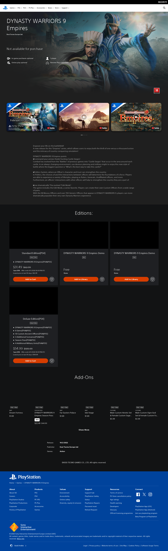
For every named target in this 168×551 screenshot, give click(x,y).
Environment (64, 493)
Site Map (123, 546)
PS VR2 (37, 500)
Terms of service (116, 493)
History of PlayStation (17, 510)
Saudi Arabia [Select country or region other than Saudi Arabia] (18, 546)
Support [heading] (88, 489)
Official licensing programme (121, 513)
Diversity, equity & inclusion (70, 503)
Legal (85, 546)
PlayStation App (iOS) (143, 506)
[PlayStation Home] (5, 8)
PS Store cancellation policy (120, 496)
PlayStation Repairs (92, 503)
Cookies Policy (134, 546)
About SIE (13, 493)
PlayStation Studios (16, 500)
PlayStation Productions (18, 503)
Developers (114, 506)
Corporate (13, 506)
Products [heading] (39, 489)
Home (11, 483)
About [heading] (12, 489)
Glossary (113, 510)
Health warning (116, 503)
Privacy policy (94, 546)
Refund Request (91, 510)
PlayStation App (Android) (145, 510)
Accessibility (64, 496)
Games (12, 8)
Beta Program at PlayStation (146, 517)
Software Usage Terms (150, 546)
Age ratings (114, 500)
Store (57, 8)
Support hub (89, 493)
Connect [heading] (139, 489)
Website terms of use (110, 546)
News (50, 8)
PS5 (19, 8)
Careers (12, 496)
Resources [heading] (114, 489)
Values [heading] (63, 489)
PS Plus (31, 8)
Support (64, 8)
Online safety (65, 500)
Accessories (41, 8)
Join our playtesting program (146, 513)
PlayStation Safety (92, 496)
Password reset (91, 506)
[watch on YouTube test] (103, 128)
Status (87, 500)
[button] (84, 117)
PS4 (24, 8)
